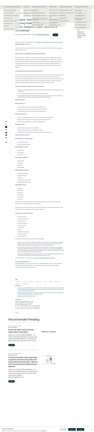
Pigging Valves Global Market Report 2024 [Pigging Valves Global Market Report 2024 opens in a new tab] (27, 296)
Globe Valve (51, 281)
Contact (17, 313)
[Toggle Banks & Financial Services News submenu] (47, 6)
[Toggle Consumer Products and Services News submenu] (22, 6)
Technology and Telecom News (81, 6)
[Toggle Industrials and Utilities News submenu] (73, 6)
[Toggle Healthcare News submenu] (58, 6)
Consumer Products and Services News (12, 6)
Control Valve (31, 281)
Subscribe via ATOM (81, 35)
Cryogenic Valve (38, 281)
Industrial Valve (57, 281)
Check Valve (25, 281)
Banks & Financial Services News (39, 6)
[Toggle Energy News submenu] (30, 6)
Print (78, 30)
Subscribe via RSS (81, 33)
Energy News (26, 6)
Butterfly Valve (18, 281)
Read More (12, 345)
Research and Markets (43, 34)
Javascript (79, 37)
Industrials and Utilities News (65, 6)
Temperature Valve (25, 283)
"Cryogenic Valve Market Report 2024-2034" (45, 42)
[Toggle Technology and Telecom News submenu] (89, 6)
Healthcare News (53, 6)
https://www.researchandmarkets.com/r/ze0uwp (44, 258)
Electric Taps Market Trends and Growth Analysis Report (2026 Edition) (21, 331)
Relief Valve (18, 283)
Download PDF (80, 32)
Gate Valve (45, 281)
